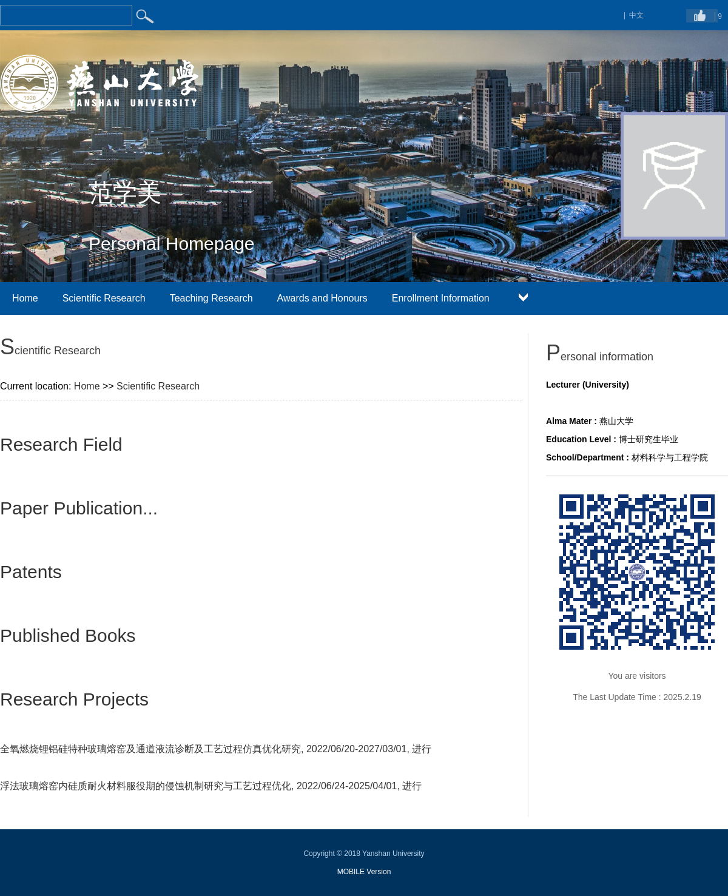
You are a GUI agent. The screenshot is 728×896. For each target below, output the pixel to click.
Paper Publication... (79, 508)
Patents (31, 572)
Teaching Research (211, 298)
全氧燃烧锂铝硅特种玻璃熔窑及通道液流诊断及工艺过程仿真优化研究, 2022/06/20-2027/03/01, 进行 (215, 749)
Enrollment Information (441, 298)
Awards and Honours (322, 298)
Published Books (67, 635)
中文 (636, 15)
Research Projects (74, 699)
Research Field (61, 444)
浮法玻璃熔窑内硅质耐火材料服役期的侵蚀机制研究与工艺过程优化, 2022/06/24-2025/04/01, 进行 (211, 786)
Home (25, 298)
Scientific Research (104, 298)
